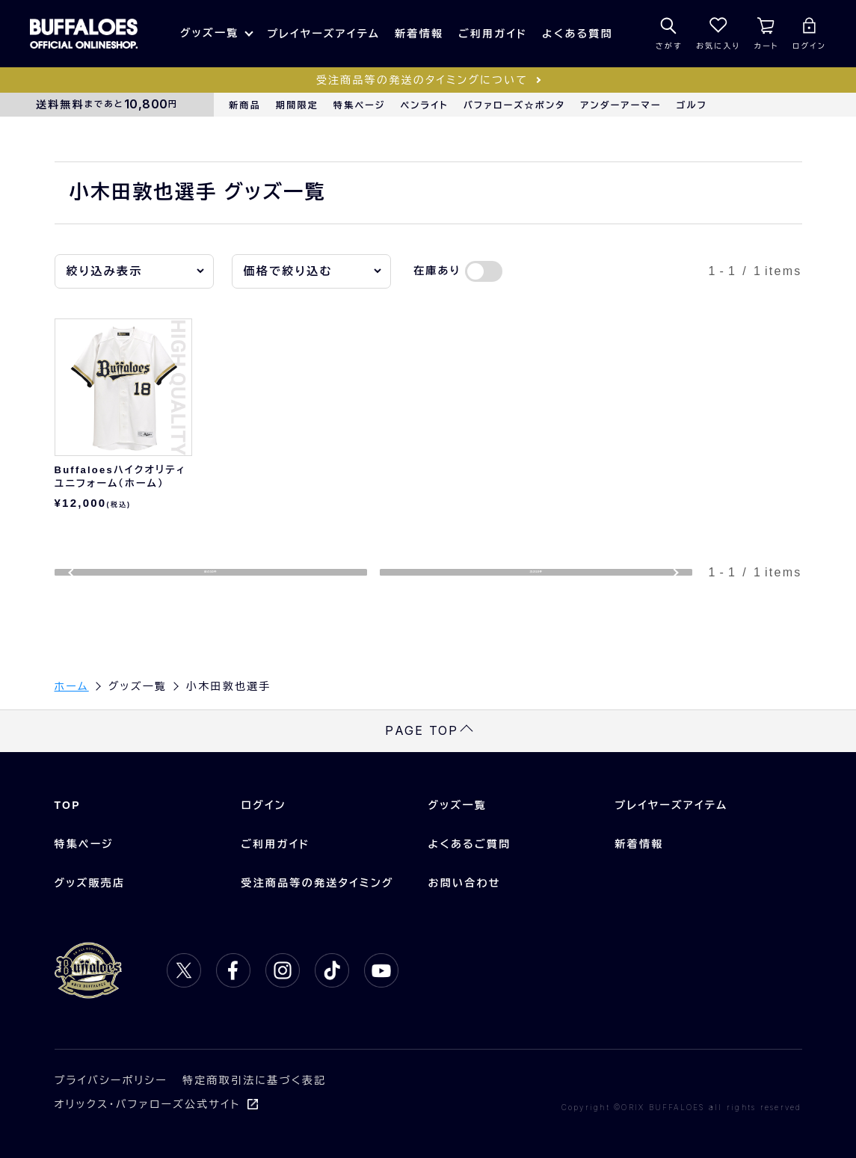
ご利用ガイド (492, 34)
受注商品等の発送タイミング (317, 884)
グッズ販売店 (90, 884)
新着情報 (419, 34)
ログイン (263, 805)
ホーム (72, 686)
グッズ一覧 (209, 33)
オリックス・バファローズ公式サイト (148, 1105)
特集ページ (359, 105)
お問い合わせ (464, 884)
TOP (68, 805)
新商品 (245, 105)
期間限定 (297, 105)
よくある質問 (577, 34)
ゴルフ (692, 105)
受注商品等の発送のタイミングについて (422, 80)
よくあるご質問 (469, 845)
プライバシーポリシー (111, 1081)
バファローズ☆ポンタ (514, 105)
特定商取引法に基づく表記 (254, 1081)
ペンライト (425, 105)
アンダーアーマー (620, 105)
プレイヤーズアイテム (323, 34)
